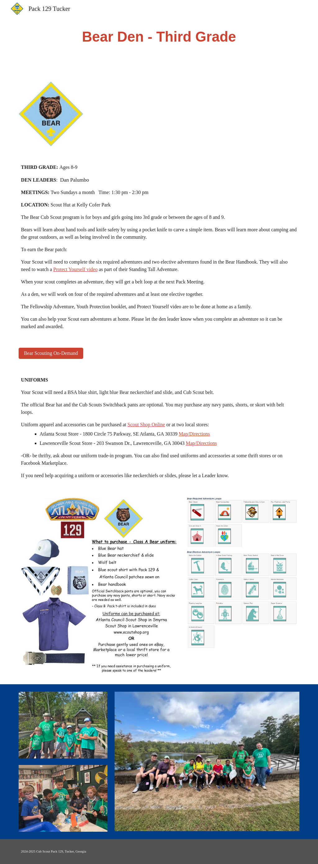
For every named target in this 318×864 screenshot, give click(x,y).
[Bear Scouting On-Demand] (51, 353)
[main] (158, 37)
